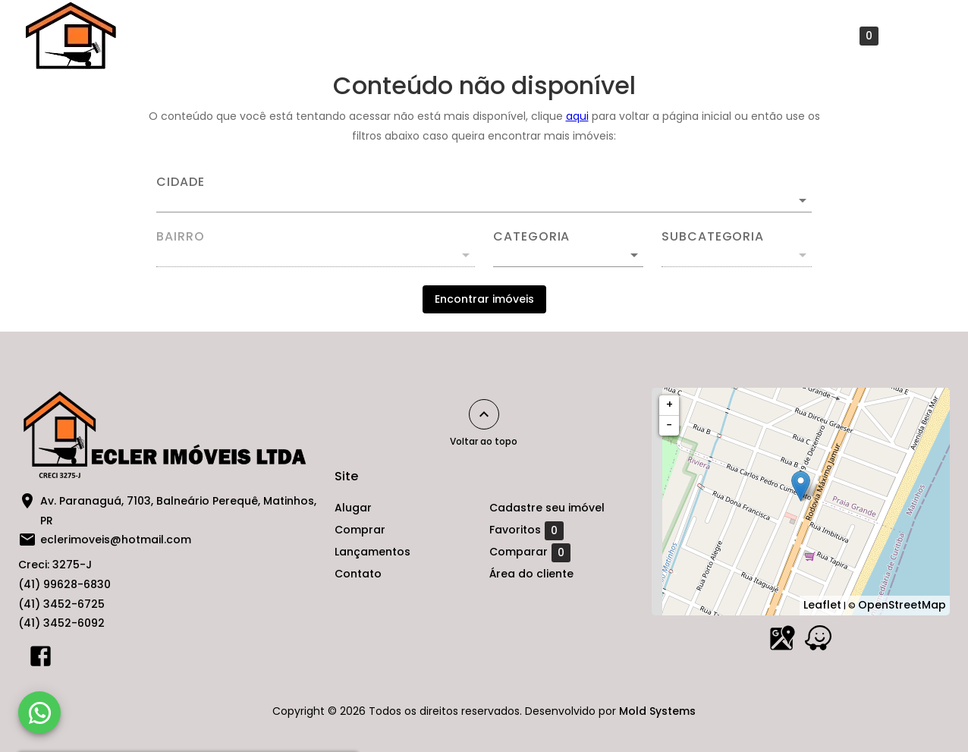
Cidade (180, 182)
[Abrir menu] (918, 35)
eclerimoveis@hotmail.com (115, 539)
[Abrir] (802, 200)
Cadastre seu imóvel (716, 35)
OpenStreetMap (902, 604)
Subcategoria (713, 237)
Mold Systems (657, 711)
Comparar (529, 552)
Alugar (344, 35)
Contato (604, 35)
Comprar (419, 35)
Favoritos (841, 36)
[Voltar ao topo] (484, 414)
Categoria (531, 237)
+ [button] (669, 404)
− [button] (669, 425)
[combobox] (484, 194)
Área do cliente (531, 573)
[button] (568, 255)
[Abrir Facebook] (40, 659)
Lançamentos (513, 35)
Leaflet (822, 604)
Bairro (180, 237)
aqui (577, 116)
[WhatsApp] (39, 712)
